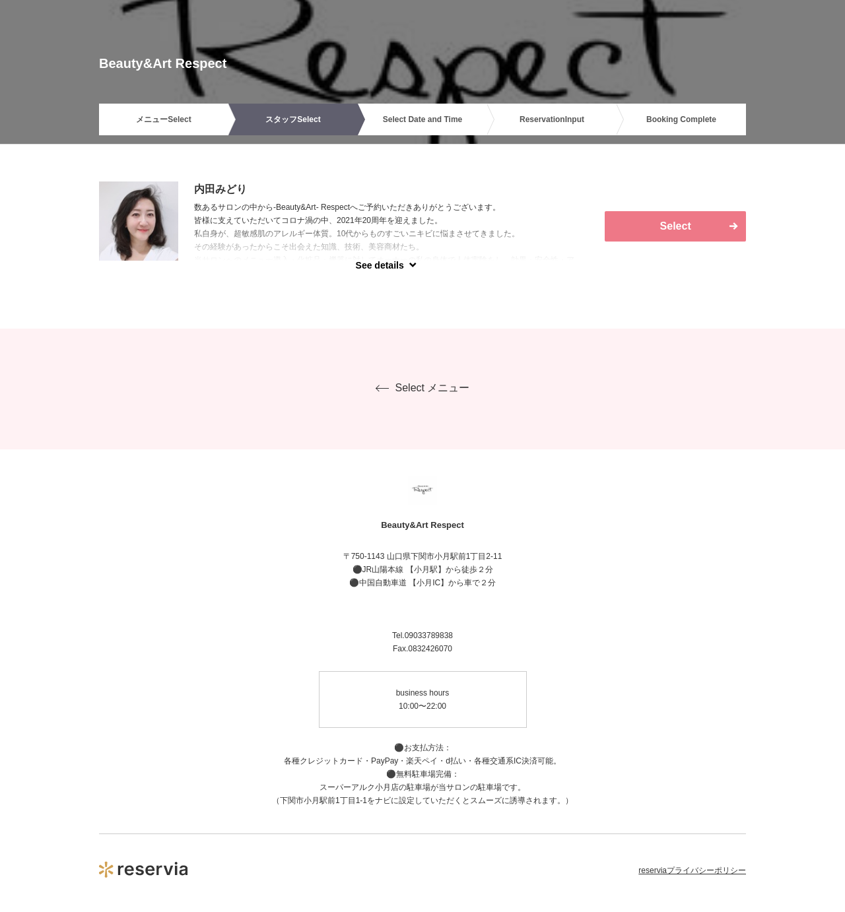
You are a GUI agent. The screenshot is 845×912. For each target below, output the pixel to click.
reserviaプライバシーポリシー (692, 870)
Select (675, 226)
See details (380, 265)
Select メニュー (423, 388)
